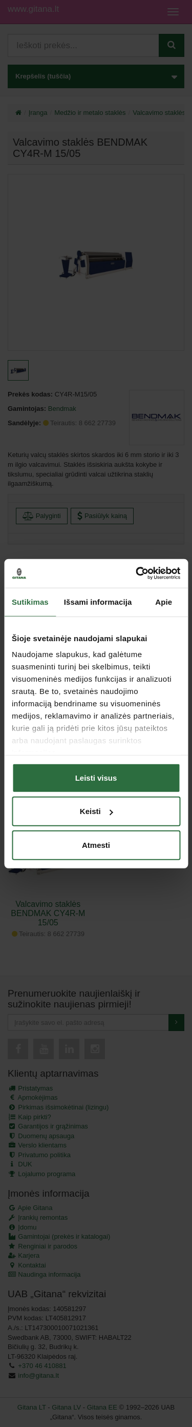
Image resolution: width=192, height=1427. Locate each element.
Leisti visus (96, 777)
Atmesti (96, 844)
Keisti (96, 811)
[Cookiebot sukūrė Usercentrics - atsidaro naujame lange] (136, 573)
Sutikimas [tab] (30, 601)
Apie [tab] (163, 601)
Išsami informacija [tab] (98, 601)
